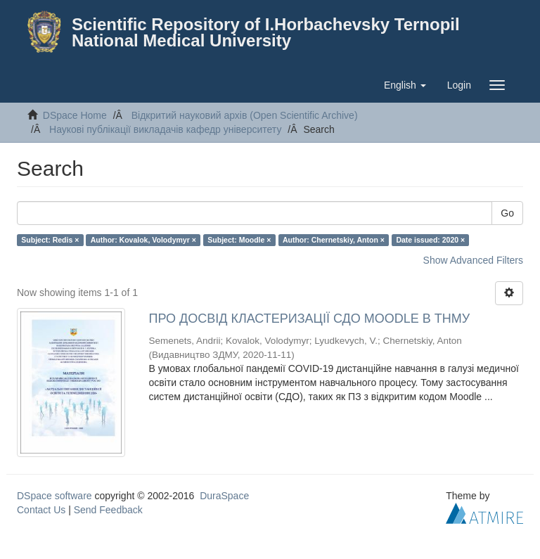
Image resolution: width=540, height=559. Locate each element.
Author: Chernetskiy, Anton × (334, 240)
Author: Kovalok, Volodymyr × (143, 240)
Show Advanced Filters (473, 260)
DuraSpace (224, 495)
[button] (405, 85)
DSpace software (54, 495)
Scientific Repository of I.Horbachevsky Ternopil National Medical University (266, 32)
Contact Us (41, 509)
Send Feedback (108, 509)
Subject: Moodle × (239, 240)
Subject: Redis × (50, 240)
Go (507, 213)
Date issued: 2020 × (430, 240)
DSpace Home (75, 115)
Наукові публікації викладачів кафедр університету (165, 129)
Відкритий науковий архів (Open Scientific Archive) (244, 115)
